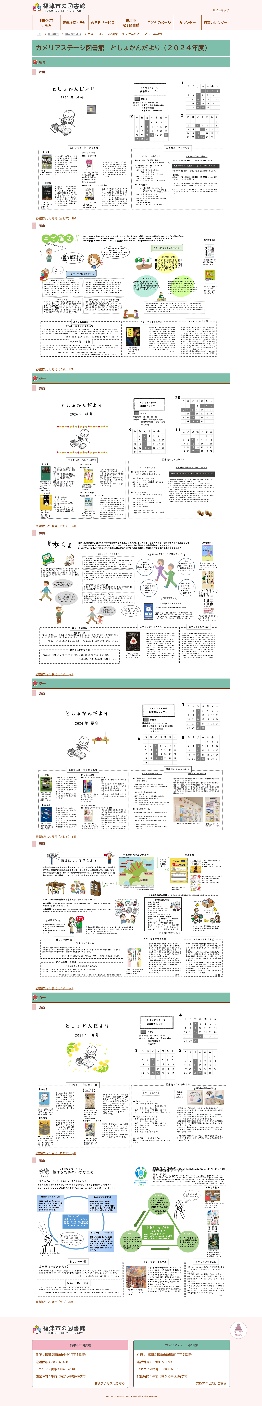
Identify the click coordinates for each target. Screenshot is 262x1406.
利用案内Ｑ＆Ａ (46, 23)
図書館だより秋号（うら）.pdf (54, 674)
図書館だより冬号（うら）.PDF (54, 369)
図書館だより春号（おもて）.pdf (56, 1153)
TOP (39, 34)
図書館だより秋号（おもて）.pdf (56, 526)
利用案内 (53, 34)
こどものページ (159, 22)
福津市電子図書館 (130, 23)
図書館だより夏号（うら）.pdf (54, 988)
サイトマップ (221, 10)
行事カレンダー (215, 22)
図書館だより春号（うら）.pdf (54, 1301)
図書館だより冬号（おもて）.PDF (56, 218)
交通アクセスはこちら (109, 1383)
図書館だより (73, 34)
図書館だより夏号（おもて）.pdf (56, 836)
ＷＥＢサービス (103, 22)
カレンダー (187, 22)
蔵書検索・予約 (74, 22)
